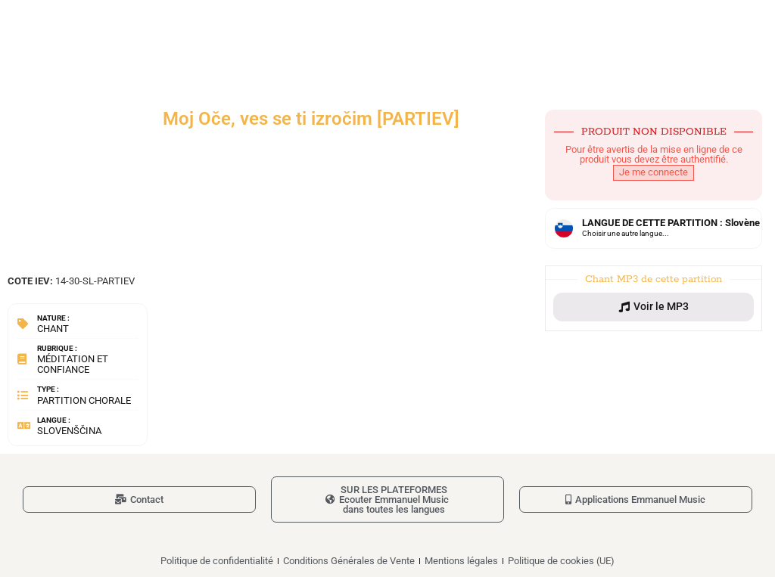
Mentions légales (461, 560)
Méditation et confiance (72, 364)
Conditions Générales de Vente (349, 560)
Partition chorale (84, 400)
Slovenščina (69, 430)
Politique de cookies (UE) (561, 560)
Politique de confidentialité (216, 560)
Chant (53, 328)
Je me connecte (653, 172)
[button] (653, 307)
